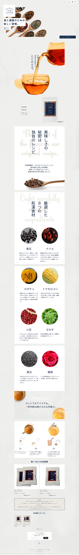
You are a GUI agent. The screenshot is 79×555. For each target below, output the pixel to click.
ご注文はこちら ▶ (26, 495)
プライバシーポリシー (33, 549)
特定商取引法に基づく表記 (41, 549)
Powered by (39, 553)
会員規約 (48, 549)
